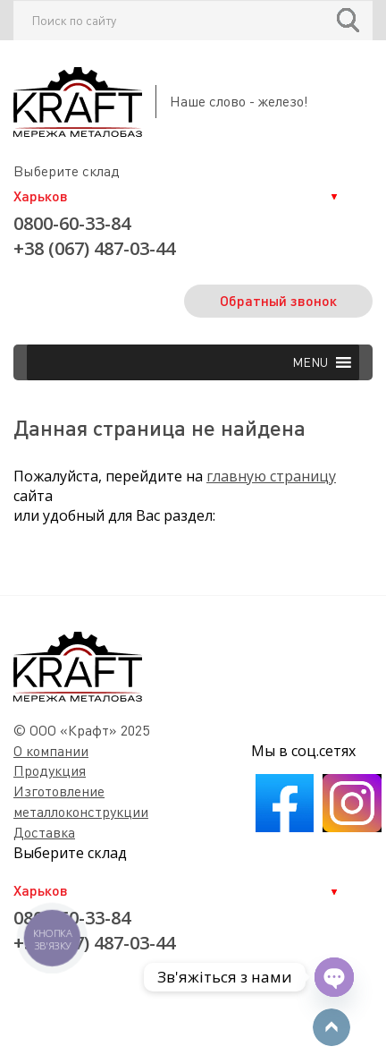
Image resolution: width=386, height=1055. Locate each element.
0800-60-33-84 (71, 223)
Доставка (44, 832)
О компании (50, 751)
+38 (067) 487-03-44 (94, 248)
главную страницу (271, 476)
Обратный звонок (278, 300)
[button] (310, 362)
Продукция (49, 770)
